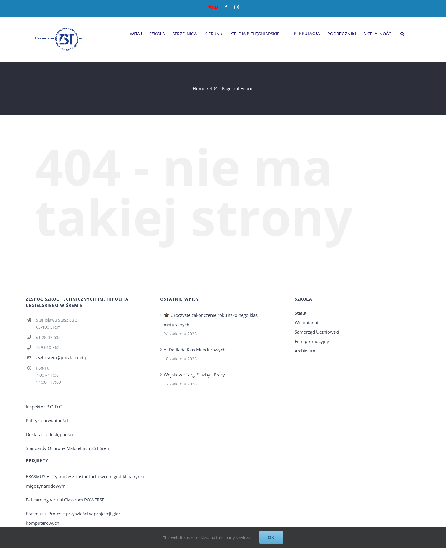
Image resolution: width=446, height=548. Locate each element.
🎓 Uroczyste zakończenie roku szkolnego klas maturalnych (211, 319)
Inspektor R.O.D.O (44, 407)
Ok (271, 537)
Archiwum (305, 351)
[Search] (402, 33)
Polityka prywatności (47, 420)
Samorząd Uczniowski (317, 332)
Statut (300, 313)
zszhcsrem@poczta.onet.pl (62, 357)
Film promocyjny (312, 341)
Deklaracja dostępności (49, 434)
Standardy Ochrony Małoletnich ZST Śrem (68, 448)
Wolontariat (307, 322)
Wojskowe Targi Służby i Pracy (194, 375)
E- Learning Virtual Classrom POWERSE (65, 500)
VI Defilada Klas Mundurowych (195, 349)
